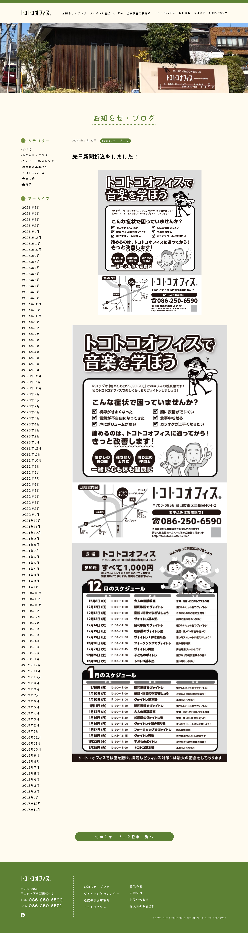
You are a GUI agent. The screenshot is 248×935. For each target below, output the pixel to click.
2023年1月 (31, 443)
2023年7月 (31, 407)
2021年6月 (31, 557)
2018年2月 (31, 792)
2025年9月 (31, 256)
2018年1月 (30, 798)
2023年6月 (31, 413)
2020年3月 (31, 648)
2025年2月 (31, 299)
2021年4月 (31, 570)
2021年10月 (31, 533)
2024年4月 (31, 353)
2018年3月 (31, 786)
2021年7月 (30, 551)
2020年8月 (31, 618)
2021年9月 (31, 539)
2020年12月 (32, 594)
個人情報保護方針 (145, 908)
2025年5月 (31, 281)
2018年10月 (32, 750)
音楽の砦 (184, 13)
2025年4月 (31, 287)
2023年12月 (32, 377)
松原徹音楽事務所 (35, 167)
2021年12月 (31, 521)
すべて (27, 149)
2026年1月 (31, 232)
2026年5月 (31, 208)
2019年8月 (31, 690)
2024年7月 (31, 335)
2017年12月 (31, 804)
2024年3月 (31, 359)
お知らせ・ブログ (35, 155)
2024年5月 (31, 347)
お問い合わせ (218, 13)
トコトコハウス (164, 13)
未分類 (27, 185)
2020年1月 (31, 660)
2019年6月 (31, 702)
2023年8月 (31, 401)
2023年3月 (31, 431)
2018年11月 (31, 744)
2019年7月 (30, 696)
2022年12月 (32, 449)
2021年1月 (30, 588)
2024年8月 (31, 329)
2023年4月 (31, 425)
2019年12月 (31, 666)
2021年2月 (31, 582)
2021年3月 (31, 576)
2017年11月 (31, 810)
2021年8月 (31, 545)
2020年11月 (31, 600)
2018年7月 (31, 768)
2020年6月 (31, 630)
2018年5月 (31, 774)
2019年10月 (31, 678)
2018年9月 (31, 756)
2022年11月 (31, 455)
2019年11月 (31, 672)
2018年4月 (31, 780)
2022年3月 (31, 503)
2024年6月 (31, 341)
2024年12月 (32, 305)
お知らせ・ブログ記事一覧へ (124, 838)
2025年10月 (32, 250)
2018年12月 (31, 738)
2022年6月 (31, 485)
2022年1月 (31, 515)
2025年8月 (31, 262)
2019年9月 (31, 684)
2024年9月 (31, 323)
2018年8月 (31, 762)
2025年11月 (31, 244)
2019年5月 (31, 708)
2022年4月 (31, 497)
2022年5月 (31, 491)
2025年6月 (31, 275)
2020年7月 (31, 624)
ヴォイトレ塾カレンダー (41, 161)
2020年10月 (32, 606)
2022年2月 (31, 509)
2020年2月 (31, 654)
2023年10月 (32, 389)
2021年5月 (31, 564)
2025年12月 (32, 238)
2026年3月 (31, 220)
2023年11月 (31, 383)
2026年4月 (31, 214)
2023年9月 (31, 395)
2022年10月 (32, 461)
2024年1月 (31, 371)
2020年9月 (31, 612)
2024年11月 (31, 311)
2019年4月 (31, 714)
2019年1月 (30, 732)
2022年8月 (31, 473)
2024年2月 (31, 365)
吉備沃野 (200, 13)
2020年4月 (31, 642)
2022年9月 (31, 467)
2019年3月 (31, 720)
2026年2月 (31, 226)
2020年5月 (31, 636)
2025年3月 (31, 293)
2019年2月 (31, 726)
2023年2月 (31, 437)
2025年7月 (31, 268)
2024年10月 (32, 317)
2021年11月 (31, 527)
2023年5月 (31, 419)
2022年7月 (31, 479)
